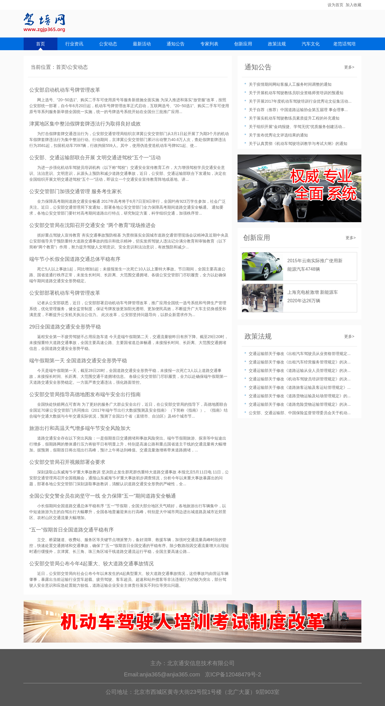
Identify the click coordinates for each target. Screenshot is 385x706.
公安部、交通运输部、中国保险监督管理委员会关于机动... (300, 413)
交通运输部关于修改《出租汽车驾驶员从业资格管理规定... (300, 353)
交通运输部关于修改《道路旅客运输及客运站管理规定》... (300, 387)
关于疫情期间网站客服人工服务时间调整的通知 (290, 84)
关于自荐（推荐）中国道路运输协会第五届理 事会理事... (298, 109)
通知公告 (176, 43)
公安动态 (108, 43)
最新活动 (142, 43)
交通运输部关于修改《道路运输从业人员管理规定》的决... (300, 370)
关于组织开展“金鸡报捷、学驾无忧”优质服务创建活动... (297, 126)
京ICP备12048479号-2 (233, 674)
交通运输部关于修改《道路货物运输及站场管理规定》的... (300, 396)
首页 (40, 43)
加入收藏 (353, 5)
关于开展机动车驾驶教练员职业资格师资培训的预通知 (296, 93)
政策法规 (277, 43)
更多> (349, 67)
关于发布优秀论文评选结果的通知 (278, 135)
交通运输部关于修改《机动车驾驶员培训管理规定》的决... (300, 379)
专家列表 (209, 43)
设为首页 (335, 5)
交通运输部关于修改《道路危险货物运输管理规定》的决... (300, 404)
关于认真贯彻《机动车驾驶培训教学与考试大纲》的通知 (298, 143)
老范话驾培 (344, 43)
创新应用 (243, 43)
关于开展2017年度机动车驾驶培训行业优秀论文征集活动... (300, 101)
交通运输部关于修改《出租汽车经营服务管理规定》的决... (300, 362)
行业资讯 (74, 43)
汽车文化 (311, 43)
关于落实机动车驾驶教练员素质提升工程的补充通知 (294, 118)
